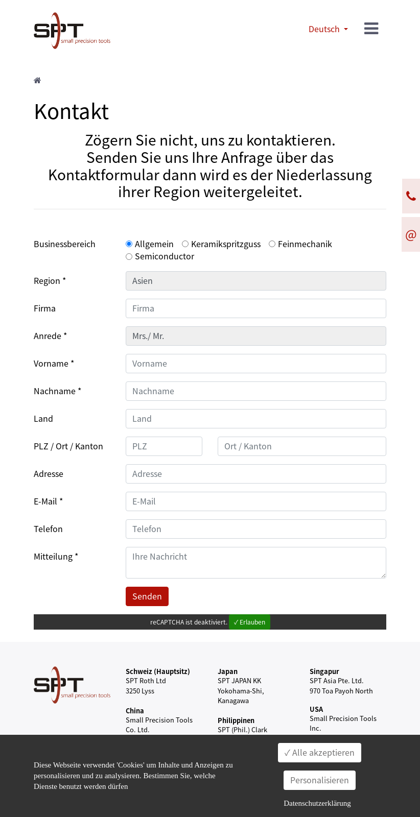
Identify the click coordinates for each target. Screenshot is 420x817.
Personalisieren (319, 780)
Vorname (51, 363)
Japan (228, 671)
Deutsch (325, 29)
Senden (147, 596)
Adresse (48, 474)
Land (43, 419)
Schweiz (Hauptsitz (157, 671)
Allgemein (154, 244)
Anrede (47, 336)
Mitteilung (53, 556)
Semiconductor (164, 256)
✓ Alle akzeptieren (320, 753)
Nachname (55, 391)
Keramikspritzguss (226, 244)
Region (47, 281)
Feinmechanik (305, 244)
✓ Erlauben (249, 622)
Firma (45, 308)
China (135, 710)
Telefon (48, 529)
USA (316, 709)
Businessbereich (65, 244)
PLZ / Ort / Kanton (68, 446)
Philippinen (236, 720)
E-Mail (45, 501)
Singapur (324, 671)
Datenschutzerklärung (317, 803)
